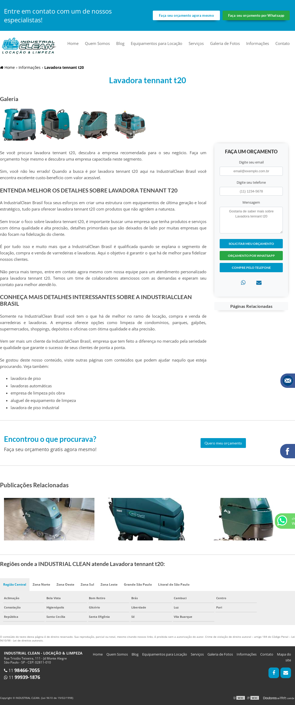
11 (22, 670)
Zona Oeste (65, 584)
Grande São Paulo (138, 584)
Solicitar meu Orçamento (251, 244)
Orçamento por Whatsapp (251, 256)
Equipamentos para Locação (156, 43)
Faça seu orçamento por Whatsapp (256, 15)
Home (73, 43)
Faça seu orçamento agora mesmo (186, 15)
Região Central (14, 584)
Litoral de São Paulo (173, 584)
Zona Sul (87, 584)
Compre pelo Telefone (251, 268)
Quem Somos (97, 43)
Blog (120, 43)
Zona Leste (109, 584)
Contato (282, 43)
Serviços (196, 43)
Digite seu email (251, 162)
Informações (257, 43)
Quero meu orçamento (223, 443)
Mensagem (251, 202)
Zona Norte (41, 584)
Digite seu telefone (251, 182)
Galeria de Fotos (225, 43)
